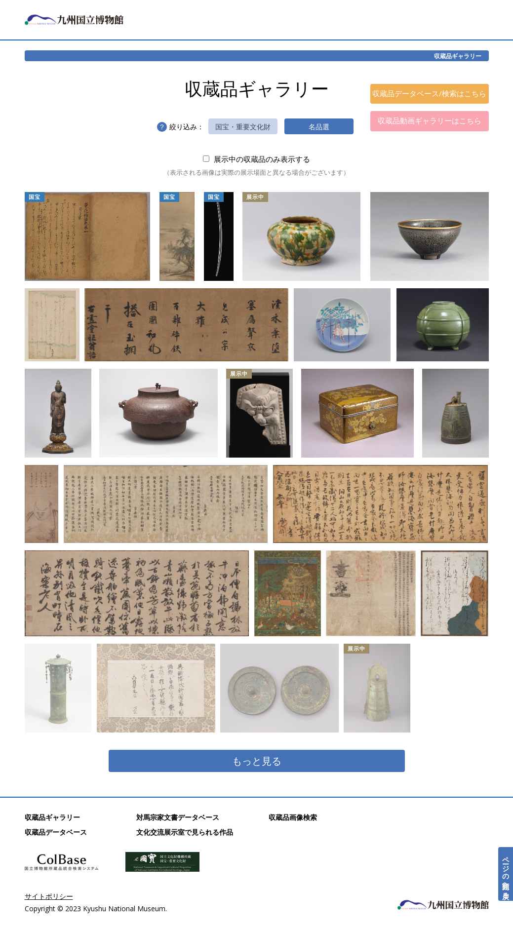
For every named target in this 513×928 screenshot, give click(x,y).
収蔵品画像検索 (293, 817)
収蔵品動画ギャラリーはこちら (429, 120)
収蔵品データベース (56, 832)
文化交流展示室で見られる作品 (184, 832)
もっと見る (256, 761)
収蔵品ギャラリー (457, 56)
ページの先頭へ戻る (506, 874)
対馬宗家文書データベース (177, 817)
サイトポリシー (49, 896)
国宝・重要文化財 (243, 126)
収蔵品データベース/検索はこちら (429, 93)
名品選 (319, 126)
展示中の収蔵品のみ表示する (256, 159)
